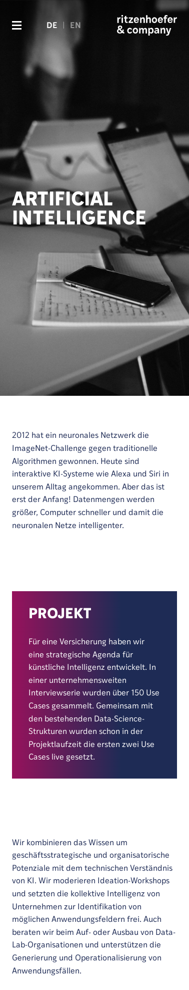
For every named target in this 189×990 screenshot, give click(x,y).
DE (52, 25)
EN (75, 25)
